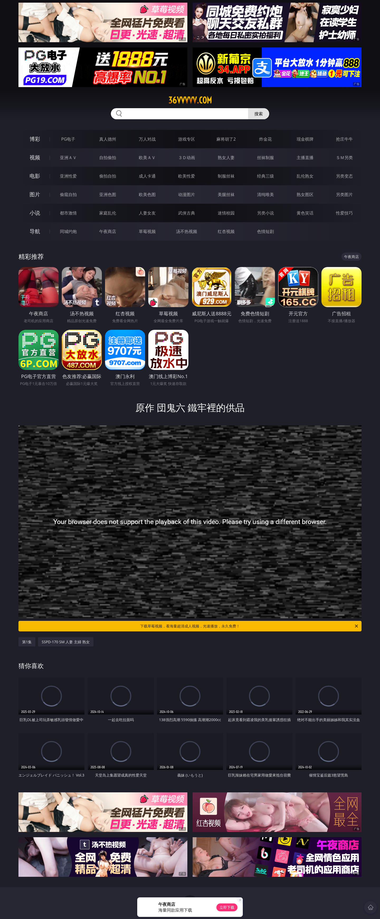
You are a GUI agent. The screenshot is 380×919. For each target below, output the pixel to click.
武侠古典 (186, 213)
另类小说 (265, 213)
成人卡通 (147, 176)
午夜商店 (107, 231)
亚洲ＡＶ (68, 157)
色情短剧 (265, 231)
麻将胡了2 (226, 139)
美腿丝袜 (226, 194)
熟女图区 (305, 194)
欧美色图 (147, 194)
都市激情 (68, 213)
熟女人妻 (226, 157)
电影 (35, 175)
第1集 (27, 641)
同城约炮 (68, 231)
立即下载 (227, 907)
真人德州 (107, 139)
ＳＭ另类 (344, 157)
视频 (35, 157)
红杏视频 (226, 231)
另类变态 (344, 176)
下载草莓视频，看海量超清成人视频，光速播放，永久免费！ (249, 626)
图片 (35, 194)
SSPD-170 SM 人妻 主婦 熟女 (66, 641)
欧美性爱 (186, 176)
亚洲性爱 (68, 176)
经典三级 (265, 176)
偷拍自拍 (107, 176)
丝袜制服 (265, 157)
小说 (35, 212)
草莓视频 (147, 231)
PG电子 (68, 139)
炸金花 (265, 139)
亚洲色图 (107, 194)
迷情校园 (226, 213)
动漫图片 (186, 194)
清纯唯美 (265, 194)
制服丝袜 (226, 176)
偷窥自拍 (68, 194)
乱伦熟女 (305, 176)
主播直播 (305, 157)
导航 (35, 231)
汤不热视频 (186, 231)
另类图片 (344, 194)
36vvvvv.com (190, 100)
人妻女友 (147, 213)
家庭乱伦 (107, 213)
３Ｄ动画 (186, 157)
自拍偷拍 (107, 157)
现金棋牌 (305, 139)
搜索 (258, 114)
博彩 (35, 138)
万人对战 (147, 139)
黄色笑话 (305, 213)
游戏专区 (186, 139)
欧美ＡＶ (147, 157)
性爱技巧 (344, 213)
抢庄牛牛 (344, 139)
